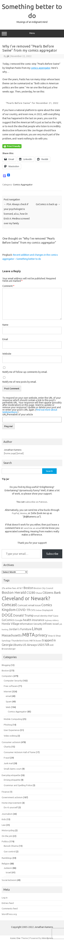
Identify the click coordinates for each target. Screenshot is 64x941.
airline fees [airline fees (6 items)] (11, 588)
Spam (8, 701)
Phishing (8, 724)
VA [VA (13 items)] (47, 645)
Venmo (23, 513)
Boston (5, 670)
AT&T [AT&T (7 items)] (20, 588)
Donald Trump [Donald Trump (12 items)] (23, 615)
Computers (7, 676)
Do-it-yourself (11, 807)
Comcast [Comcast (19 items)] (9, 604)
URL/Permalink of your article (17, 414)
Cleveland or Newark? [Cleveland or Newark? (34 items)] (26, 598)
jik (8, 56)
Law (4, 825)
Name (5, 324)
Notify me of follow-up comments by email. (24, 372)
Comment (8, 286)
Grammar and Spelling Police (18, 785)
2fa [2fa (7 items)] (3, 588)
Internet (8, 691)
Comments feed (10, 908)
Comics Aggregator (23, 184)
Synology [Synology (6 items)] (6, 640)
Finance (5, 792)
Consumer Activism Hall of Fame (19, 752)
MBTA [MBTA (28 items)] (28, 634)
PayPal (15, 513)
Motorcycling (8, 830)
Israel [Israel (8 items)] (56, 623)
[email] (20, 453)
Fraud (7, 757)
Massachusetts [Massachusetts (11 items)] (12, 635)
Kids (4, 819)
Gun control (9, 851)
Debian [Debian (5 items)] (38, 610)
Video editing (10, 736)
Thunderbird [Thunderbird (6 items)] (17, 640)
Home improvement (12, 803)
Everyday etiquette (11, 775)
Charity (7, 746)
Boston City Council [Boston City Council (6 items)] (43, 588)
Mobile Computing (13, 719)
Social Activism (9, 880)
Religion (6, 863)
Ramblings (7, 858)
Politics (5, 841)
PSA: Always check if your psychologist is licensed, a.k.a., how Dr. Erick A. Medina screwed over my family (17, 214)
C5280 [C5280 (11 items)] (30, 592)
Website (6, 353)
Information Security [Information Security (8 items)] (31, 623)
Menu (32, 33)
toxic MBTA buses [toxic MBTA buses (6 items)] (32, 640)
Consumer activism (11, 742)
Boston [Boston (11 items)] (28, 587)
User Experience (12, 730)
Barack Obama (11, 846)
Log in (5, 897)
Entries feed (8, 903)
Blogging (6, 665)
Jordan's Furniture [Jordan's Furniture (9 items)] (20, 629)
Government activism (12, 797)
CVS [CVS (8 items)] (32, 610)
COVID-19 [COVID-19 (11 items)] (23, 609)
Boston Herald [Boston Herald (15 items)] (14, 592)
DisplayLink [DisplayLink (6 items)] (47, 610)
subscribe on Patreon (36, 501)
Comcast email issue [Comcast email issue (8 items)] (29, 605)
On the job (7, 836)
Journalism (7, 814)
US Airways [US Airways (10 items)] (30, 644)
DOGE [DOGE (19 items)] (7, 615)
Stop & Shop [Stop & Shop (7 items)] (54, 635)
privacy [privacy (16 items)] (41, 635)
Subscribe (52, 553)
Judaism (8, 868)
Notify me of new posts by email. (19, 381)
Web (8, 707)
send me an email (32, 528)
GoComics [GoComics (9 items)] (8, 619)
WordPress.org (9, 914)
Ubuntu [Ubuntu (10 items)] (17, 644)
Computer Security (13, 680)
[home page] (10, 453)
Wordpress (47, 938)
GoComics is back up (48, 204)
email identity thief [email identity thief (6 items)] (43, 616)
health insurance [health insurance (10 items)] (33, 619)
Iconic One (15, 938)
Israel (8, 872)
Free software (11, 686)
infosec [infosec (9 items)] (47, 623)
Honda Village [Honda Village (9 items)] (10, 623)
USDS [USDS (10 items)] (41, 644)
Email (5, 339)
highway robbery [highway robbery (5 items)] (52, 620)
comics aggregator (40, 68)
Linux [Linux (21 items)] (37, 628)
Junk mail (8, 763)
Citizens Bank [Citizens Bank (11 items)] (51, 592)
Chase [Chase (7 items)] (39, 593)
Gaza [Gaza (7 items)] (55, 615)
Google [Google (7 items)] (19, 620)
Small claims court (13, 769)
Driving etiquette (12, 780)
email (8, 696)
